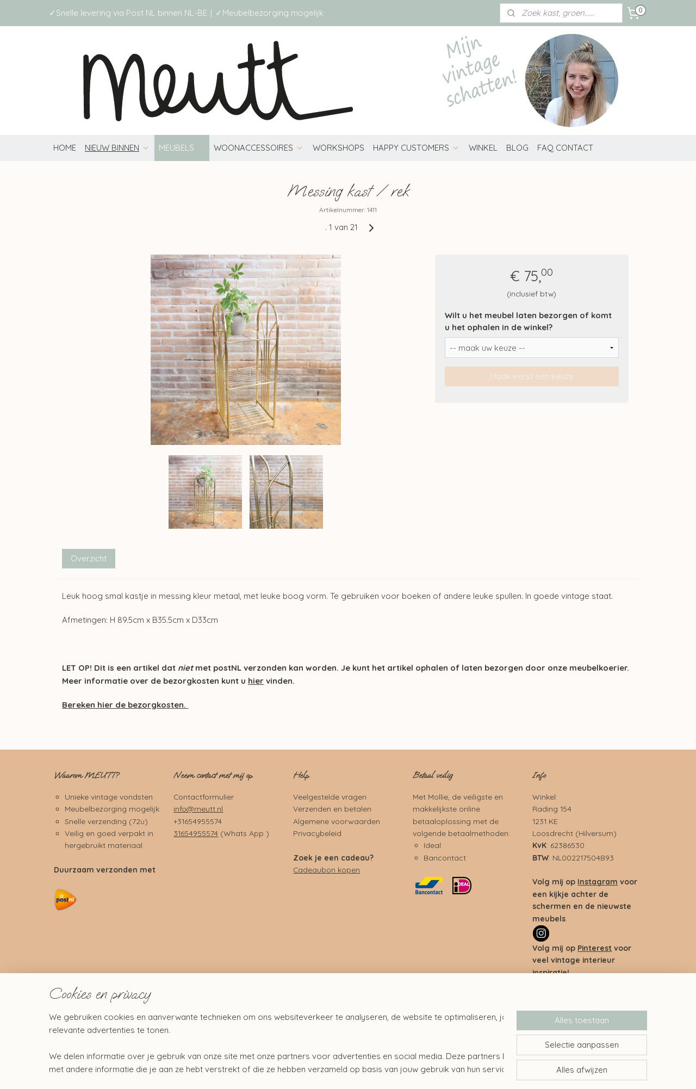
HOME (64, 148)
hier (256, 681)
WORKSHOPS (338, 148)
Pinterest (594, 947)
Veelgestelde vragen (329, 796)
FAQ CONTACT (565, 148)
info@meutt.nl (198, 808)
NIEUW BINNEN (117, 148)
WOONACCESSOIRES (259, 148)
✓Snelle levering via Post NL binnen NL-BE (128, 13)
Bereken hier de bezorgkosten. (124, 705)
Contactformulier (203, 796)
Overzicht (89, 558)
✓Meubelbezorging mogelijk (269, 13)
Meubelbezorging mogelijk (112, 808)
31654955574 (195, 833)
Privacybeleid (317, 833)
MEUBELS (182, 148)
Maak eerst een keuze (532, 376)
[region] (276, 1043)
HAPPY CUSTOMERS (416, 148)
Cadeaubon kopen (326, 869)
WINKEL (483, 148)
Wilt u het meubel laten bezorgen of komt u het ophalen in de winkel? (528, 321)
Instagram (597, 881)
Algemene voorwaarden (336, 821)
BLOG (517, 148)
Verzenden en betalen (332, 808)
